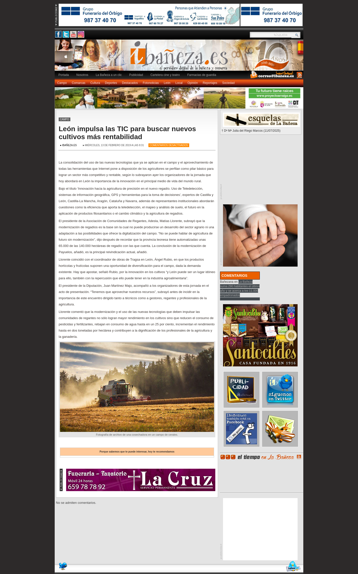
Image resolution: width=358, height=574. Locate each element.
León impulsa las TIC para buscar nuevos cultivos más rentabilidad (127, 133)
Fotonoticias (151, 83)
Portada (63, 75)
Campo (62, 83)
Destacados (130, 83)
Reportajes (210, 83)
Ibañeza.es (180, 57)
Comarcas (79, 83)
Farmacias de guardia (201, 75)
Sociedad (228, 83)
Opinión (192, 83)
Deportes (111, 83)
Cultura (95, 83)
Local (179, 83)
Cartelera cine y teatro (165, 75)
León (167, 83)
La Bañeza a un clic (109, 75)
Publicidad (136, 75)
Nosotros (82, 75)
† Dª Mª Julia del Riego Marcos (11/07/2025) (251, 130)
